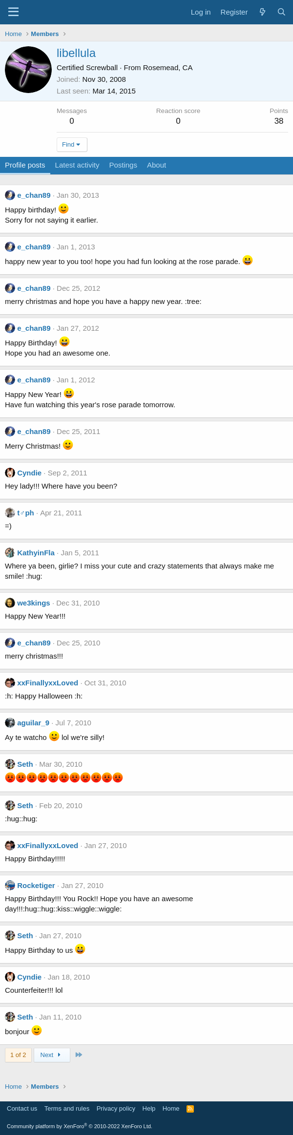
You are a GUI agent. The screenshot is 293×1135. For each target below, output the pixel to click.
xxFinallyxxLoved (47, 683)
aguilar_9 (33, 723)
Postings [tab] (123, 165)
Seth (25, 764)
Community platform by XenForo (79, 1126)
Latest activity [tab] (77, 165)
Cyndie (29, 473)
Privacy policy (116, 1108)
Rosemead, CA (168, 67)
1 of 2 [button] (18, 1055)
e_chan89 (33, 195)
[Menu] (13, 12)
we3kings (33, 603)
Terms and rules (66, 1108)
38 (279, 121)
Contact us (22, 1108)
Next (52, 1055)
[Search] (281, 12)
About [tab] (156, 165)
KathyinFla (36, 553)
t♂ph (25, 513)
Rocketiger (36, 885)
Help (149, 1108)
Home (171, 1108)
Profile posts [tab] (25, 165)
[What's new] (262, 12)
